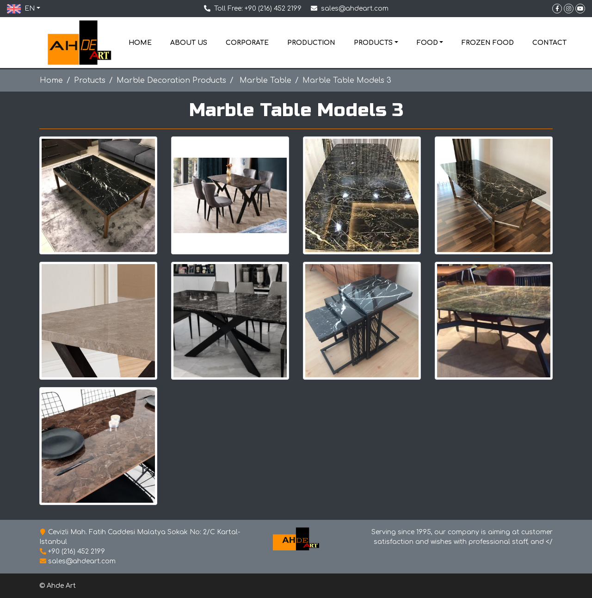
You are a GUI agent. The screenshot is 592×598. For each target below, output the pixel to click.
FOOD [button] (427, 42)
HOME (140, 42)
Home (51, 80)
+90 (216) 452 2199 (273, 8)
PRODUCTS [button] (373, 42)
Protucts (89, 80)
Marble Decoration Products (171, 80)
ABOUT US (188, 42)
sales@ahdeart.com (354, 8)
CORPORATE (247, 42)
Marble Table (264, 80)
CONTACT (549, 42)
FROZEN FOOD (488, 42)
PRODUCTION (311, 42)
